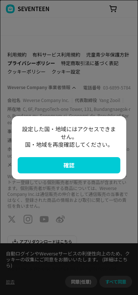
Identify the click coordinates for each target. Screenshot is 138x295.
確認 (68, 165)
